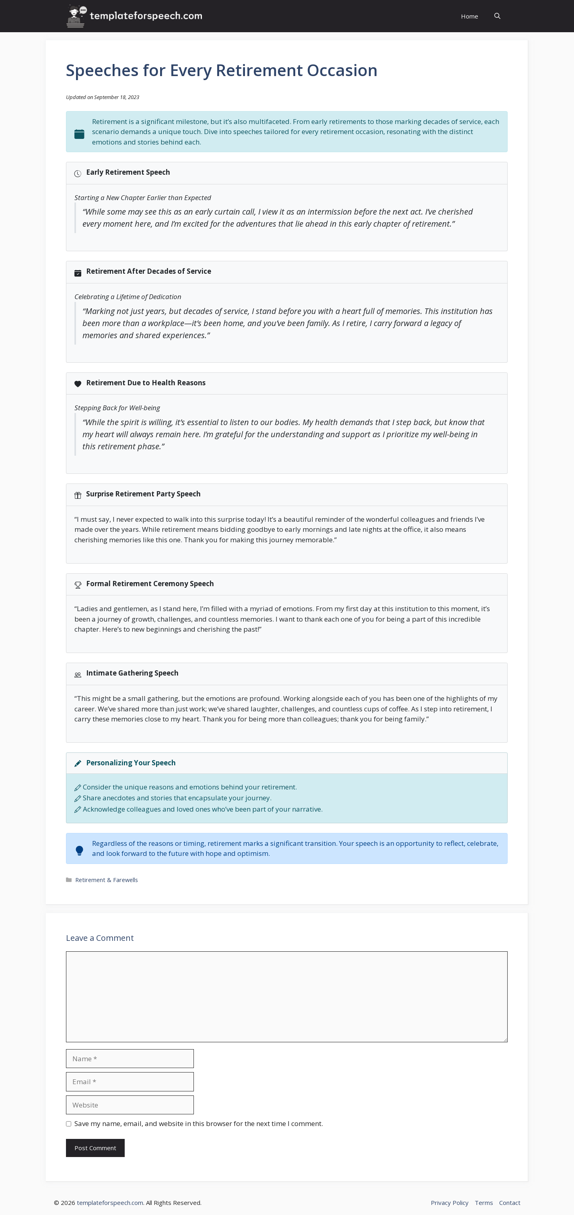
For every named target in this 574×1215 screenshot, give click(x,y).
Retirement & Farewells (106, 880)
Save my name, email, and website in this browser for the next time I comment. (198, 1123)
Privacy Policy (450, 1202)
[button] (497, 16)
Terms (484, 1202)
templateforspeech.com (110, 1202)
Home (469, 16)
